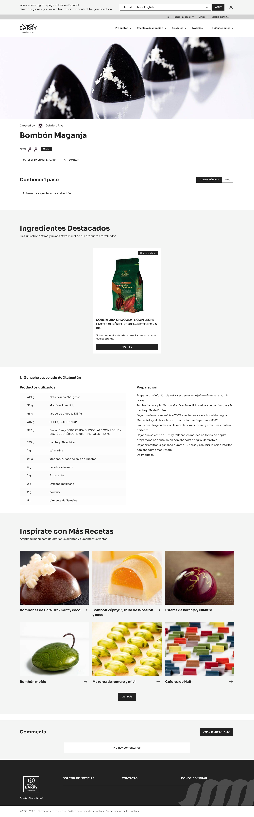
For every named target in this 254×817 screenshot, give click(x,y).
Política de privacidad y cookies (86, 811)
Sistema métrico (209, 179)
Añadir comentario (216, 731)
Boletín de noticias (78, 778)
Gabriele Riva (54, 125)
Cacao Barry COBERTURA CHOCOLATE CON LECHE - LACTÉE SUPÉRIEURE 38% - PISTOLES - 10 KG (85, 432)
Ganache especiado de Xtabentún (48, 193)
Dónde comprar (194, 778)
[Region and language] (165, 7)
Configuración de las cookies (122, 811)
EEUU (227, 179)
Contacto (130, 778)
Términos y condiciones (52, 811)
